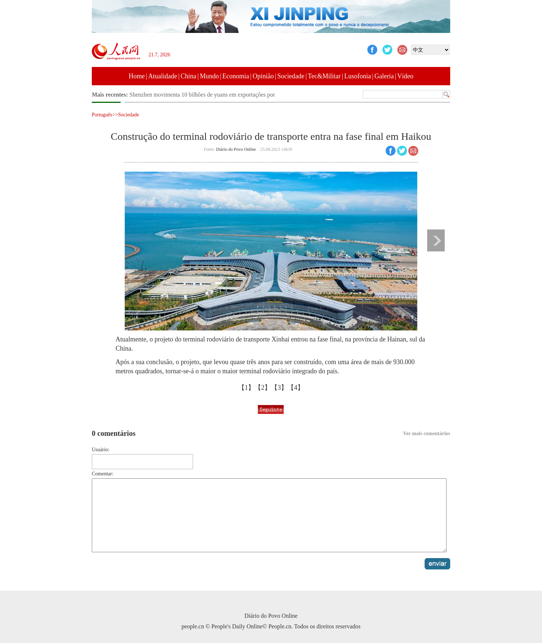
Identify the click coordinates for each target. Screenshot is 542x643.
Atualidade (162, 76)
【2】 (263, 387)
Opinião (263, 76)
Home (137, 76)
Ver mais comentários (426, 433)
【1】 (246, 387)
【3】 (279, 387)
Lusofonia (357, 76)
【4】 (295, 387)
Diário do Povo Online (236, 149)
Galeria (384, 76)
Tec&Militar (324, 76)
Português (102, 114)
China (188, 76)
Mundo (209, 76)
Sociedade (290, 76)
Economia (235, 76)
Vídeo (405, 76)
